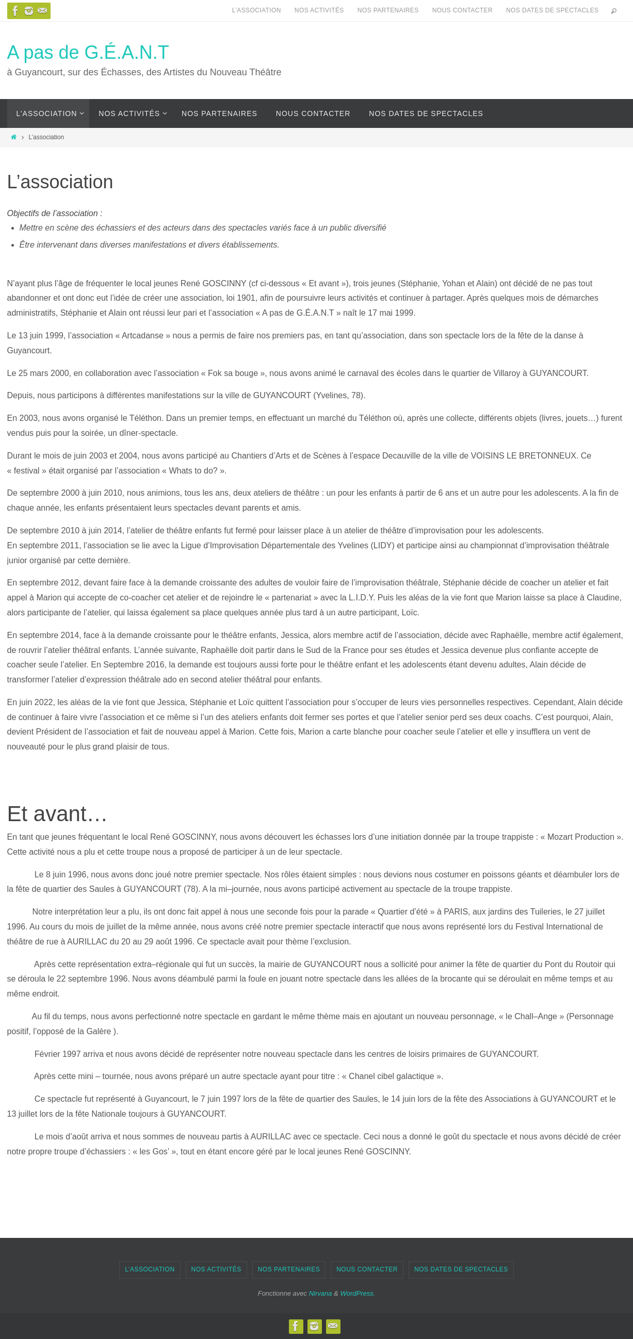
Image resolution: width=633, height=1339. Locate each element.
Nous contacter (462, 10)
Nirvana (320, 1293)
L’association (256, 10)
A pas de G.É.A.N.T (88, 52)
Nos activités (319, 10)
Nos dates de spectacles (552, 10)
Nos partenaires (388, 10)
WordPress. (357, 1293)
